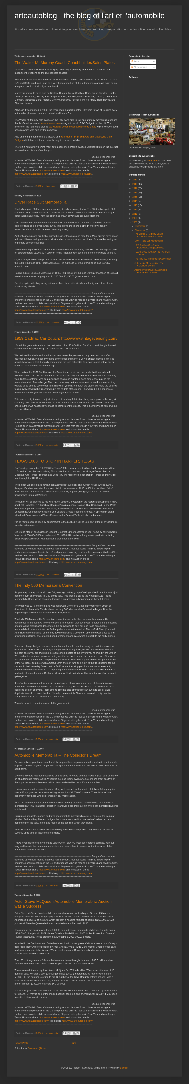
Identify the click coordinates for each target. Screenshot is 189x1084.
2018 (135, 184)
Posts (135, 61)
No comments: (53, 322)
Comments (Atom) (36, 1048)
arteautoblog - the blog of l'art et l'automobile (90, 15)
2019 (135, 179)
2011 (135, 214)
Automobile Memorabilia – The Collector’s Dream (58, 755)
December (140, 226)
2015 (135, 197)
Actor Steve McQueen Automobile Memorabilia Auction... (150, 271)
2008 (135, 222)
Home (73, 1043)
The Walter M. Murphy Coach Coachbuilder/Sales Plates (65, 62)
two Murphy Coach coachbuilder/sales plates (72, 126)
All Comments (139, 67)
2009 (135, 218)
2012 (135, 209)
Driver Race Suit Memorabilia (41, 202)
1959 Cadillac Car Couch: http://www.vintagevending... (149, 246)
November (140, 230)
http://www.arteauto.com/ (52, 170)
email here (152, 160)
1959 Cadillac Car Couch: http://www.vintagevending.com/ (66, 338)
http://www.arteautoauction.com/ (32, 310)
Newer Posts (21, 1043)
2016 (135, 192)
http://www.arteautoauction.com (31, 173)
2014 (135, 201)
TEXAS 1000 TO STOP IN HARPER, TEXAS (54, 461)
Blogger (124, 1068)
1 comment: (51, 186)
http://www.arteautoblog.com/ (76, 173)
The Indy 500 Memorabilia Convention (48, 585)
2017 (135, 188)
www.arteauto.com (51, 123)
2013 (135, 205)
